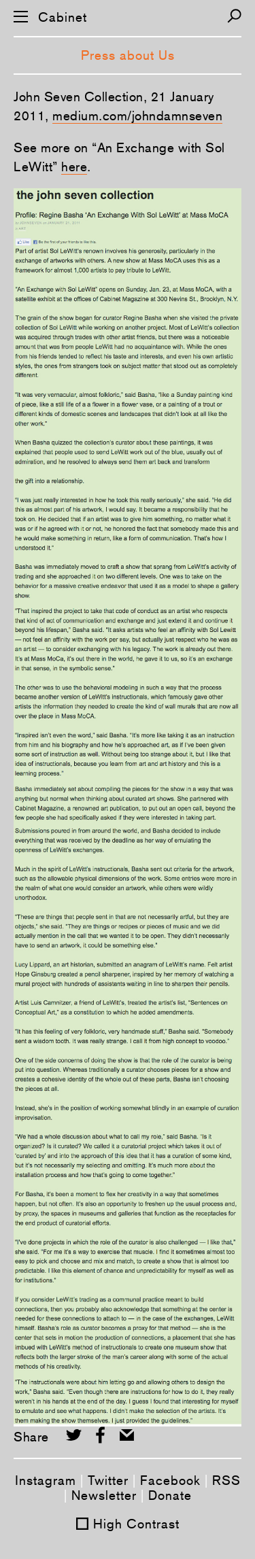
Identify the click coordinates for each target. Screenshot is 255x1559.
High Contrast (136, 1523)
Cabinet (62, 17)
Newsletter (104, 1495)
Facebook (170, 1480)
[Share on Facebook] (100, 1434)
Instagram (45, 1480)
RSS (226, 1480)
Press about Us (128, 55)
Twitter (108, 1480)
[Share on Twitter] (73, 1434)
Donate (170, 1495)
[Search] (234, 16)
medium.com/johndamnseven (137, 115)
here (74, 166)
